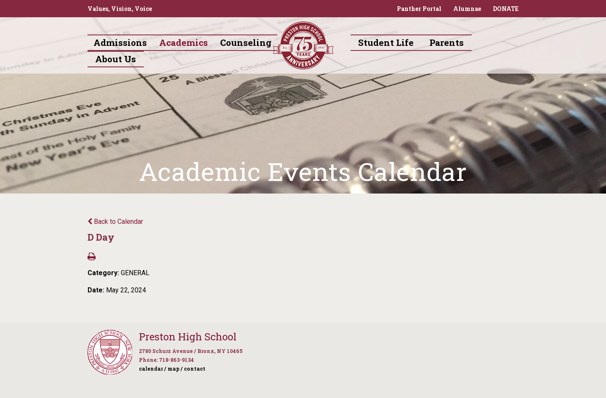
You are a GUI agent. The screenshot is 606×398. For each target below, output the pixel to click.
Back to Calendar (115, 222)
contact (194, 368)
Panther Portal (419, 9)
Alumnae (467, 9)
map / (175, 368)
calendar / (152, 368)
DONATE (505, 9)
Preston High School (188, 336)
